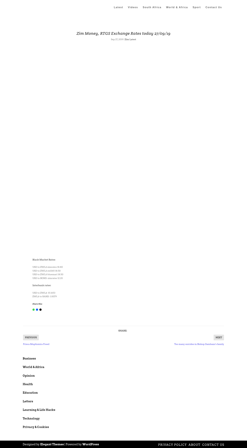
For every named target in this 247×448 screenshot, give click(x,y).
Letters (28, 401)
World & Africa (177, 7)
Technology (31, 418)
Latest (118, 7)
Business (29, 358)
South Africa (152, 7)
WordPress (90, 444)
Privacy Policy (172, 444)
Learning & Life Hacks (39, 409)
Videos (133, 7)
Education (30, 392)
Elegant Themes (52, 444)
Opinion (29, 375)
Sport (197, 7)
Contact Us (214, 7)
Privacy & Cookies (36, 427)
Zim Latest (130, 39)
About (195, 444)
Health (28, 384)
